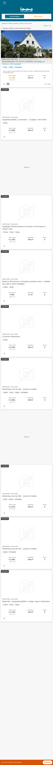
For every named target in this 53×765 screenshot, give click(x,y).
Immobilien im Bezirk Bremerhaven (12, 742)
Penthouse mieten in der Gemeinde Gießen (14, 720)
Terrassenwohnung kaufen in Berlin (12, 738)
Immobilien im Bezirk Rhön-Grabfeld (12, 750)
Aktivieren (47, 762)
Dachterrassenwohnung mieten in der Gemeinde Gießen (18, 716)
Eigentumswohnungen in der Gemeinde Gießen (16, 701)
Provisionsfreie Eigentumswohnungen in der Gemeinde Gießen (20, 705)
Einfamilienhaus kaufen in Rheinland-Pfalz (14, 734)
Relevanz (46, 25)
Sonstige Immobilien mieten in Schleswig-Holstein (16, 731)
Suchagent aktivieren (26, 625)
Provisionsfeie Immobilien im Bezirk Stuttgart (15, 754)
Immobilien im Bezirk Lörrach (10, 746)
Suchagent (38, 16)
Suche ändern (15, 16)
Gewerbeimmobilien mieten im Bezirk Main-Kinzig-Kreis (18, 758)
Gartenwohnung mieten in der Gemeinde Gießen (16, 712)
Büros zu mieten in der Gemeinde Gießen (14, 709)
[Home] (26, 10)
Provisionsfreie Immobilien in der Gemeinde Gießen (17, 697)
